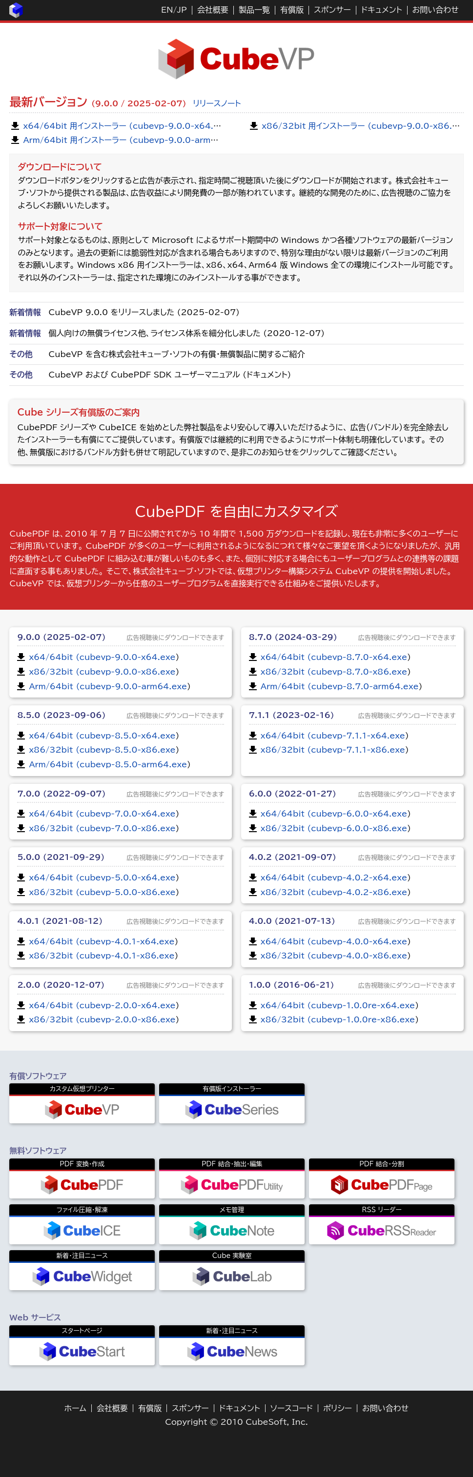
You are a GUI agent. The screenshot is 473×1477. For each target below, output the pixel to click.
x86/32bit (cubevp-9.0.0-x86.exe (102, 672)
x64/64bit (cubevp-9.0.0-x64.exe (102, 657)
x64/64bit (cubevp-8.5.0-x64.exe (102, 735)
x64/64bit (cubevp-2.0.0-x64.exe (102, 1005)
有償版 (292, 10)
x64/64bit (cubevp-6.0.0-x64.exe (334, 814)
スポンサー (332, 10)
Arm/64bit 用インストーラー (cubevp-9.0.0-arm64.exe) (133, 140)
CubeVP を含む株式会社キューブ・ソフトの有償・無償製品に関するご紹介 (176, 354)
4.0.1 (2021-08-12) (60, 921)
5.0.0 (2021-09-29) (60, 857)
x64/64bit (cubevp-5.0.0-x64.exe (102, 877)
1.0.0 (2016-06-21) (291, 985)
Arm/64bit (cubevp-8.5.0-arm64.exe (108, 764)
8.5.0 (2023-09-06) (61, 715)
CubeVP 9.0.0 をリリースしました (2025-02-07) (144, 312)
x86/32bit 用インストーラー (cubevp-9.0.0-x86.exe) (366, 126)
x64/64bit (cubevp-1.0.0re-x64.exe (338, 1005)
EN (167, 10)
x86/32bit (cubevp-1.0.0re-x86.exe (338, 1019)
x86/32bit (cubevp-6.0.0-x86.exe (334, 828)
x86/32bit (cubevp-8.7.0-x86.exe (334, 672)
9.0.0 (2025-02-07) (61, 637)
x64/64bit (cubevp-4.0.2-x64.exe (334, 877)
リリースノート (217, 103)
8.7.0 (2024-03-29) (293, 637)
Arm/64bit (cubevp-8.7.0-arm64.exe (340, 686)
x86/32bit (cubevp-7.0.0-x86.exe (102, 828)
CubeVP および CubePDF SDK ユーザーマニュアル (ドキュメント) (169, 375)
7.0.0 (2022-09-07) (61, 794)
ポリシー (337, 1408)
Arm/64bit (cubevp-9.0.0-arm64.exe (108, 686)
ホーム (75, 1408)
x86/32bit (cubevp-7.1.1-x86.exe (333, 750)
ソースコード (291, 1408)
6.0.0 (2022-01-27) (292, 794)
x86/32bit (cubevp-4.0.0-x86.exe (334, 955)
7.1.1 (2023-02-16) (291, 715)
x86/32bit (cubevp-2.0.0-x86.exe (102, 1019)
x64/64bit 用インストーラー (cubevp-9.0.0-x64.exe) (127, 126)
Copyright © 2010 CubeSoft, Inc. (236, 1422)
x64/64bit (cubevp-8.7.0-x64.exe (334, 657)
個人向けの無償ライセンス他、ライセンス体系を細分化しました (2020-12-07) (186, 333)
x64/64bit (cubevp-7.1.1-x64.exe (333, 735)
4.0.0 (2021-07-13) (292, 921)
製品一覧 (254, 10)
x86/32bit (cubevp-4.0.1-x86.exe (101, 955)
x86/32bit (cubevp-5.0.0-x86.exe (102, 892)
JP (181, 10)
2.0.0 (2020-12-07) (60, 985)
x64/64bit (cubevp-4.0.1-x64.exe (101, 941)
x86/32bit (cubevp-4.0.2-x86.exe (334, 892)
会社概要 (212, 10)
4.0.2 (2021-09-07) (292, 857)
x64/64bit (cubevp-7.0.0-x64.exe (102, 814)
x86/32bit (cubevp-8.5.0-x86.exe (102, 750)
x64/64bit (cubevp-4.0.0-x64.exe (334, 941)
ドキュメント (381, 10)
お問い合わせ (435, 10)
